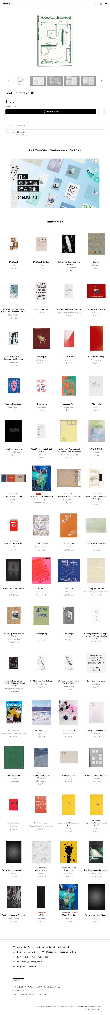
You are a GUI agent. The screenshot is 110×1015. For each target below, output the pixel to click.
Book (19, 952)
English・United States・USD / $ (32, 966)
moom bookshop (8, 4)
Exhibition (40, 947)
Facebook (23, 961)
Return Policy (23, 957)
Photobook (51, 952)
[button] (101, 80)
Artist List (50, 947)
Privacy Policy (43, 957)
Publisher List (63, 947)
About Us (21, 947)
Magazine (63, 952)
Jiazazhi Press (22, 126)
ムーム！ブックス (34, 952)
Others (73, 952)
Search (96, 4)
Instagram (36, 961)
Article (31, 947)
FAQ (33, 957)
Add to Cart (51, 111)
